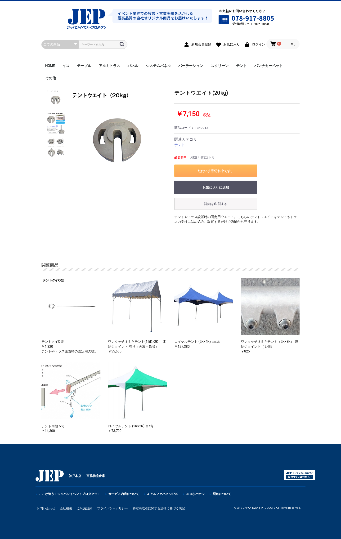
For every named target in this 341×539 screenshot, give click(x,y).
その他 (50, 78)
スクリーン (220, 66)
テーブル (84, 66)
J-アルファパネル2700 (162, 494)
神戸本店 (75, 476)
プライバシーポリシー (112, 508)
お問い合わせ (46, 508)
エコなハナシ (195, 494)
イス (65, 66)
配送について (222, 494)
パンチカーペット (268, 66)
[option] (118, 138)
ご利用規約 (84, 508)
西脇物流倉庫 (95, 476)
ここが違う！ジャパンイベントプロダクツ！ (69, 494)
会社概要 (66, 508)
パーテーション (190, 66)
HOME (50, 66)
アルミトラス (109, 66)
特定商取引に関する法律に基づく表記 (159, 508)
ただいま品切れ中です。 (215, 171)
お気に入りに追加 (215, 187)
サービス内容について (123, 494)
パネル (133, 66)
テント (241, 66)
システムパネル (158, 66)
